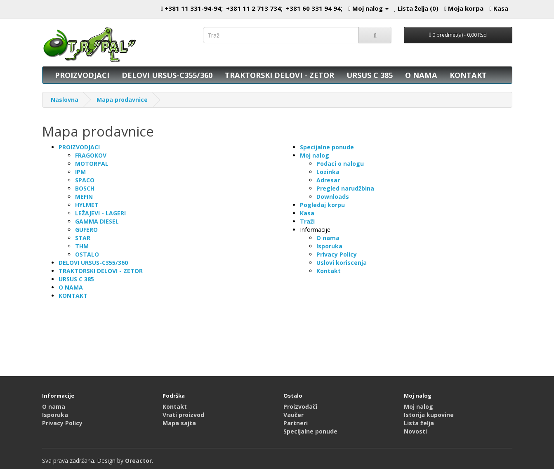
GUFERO (86, 229)
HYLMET (87, 205)
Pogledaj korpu (322, 205)
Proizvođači (300, 406)
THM (82, 246)
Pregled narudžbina (345, 188)
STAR (82, 238)
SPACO (84, 180)
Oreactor (138, 460)
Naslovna (64, 100)
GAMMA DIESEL (97, 221)
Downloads (332, 196)
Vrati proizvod (183, 415)
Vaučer (293, 415)
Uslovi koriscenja (341, 262)
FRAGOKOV (90, 155)
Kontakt (328, 271)
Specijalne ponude (327, 147)
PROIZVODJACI (82, 75)
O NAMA (421, 75)
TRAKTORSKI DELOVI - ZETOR (279, 75)
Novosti (415, 431)
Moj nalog (314, 155)
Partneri (295, 423)
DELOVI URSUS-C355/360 (167, 75)
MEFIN (84, 196)
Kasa (307, 213)
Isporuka (329, 246)
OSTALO (87, 254)
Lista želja (419, 423)
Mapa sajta (179, 423)
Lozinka (327, 172)
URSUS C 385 (370, 75)
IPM (80, 172)
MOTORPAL (91, 163)
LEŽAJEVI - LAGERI (100, 213)
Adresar (328, 180)
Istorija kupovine (429, 415)
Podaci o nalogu (340, 163)
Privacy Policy (336, 254)
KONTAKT (468, 75)
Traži (307, 221)
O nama (327, 238)
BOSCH (84, 188)
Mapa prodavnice (122, 100)
